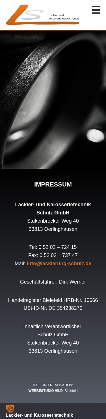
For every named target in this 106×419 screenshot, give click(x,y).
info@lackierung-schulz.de (59, 263)
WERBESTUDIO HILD (45, 391)
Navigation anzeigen (96, 10)
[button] (10, 409)
